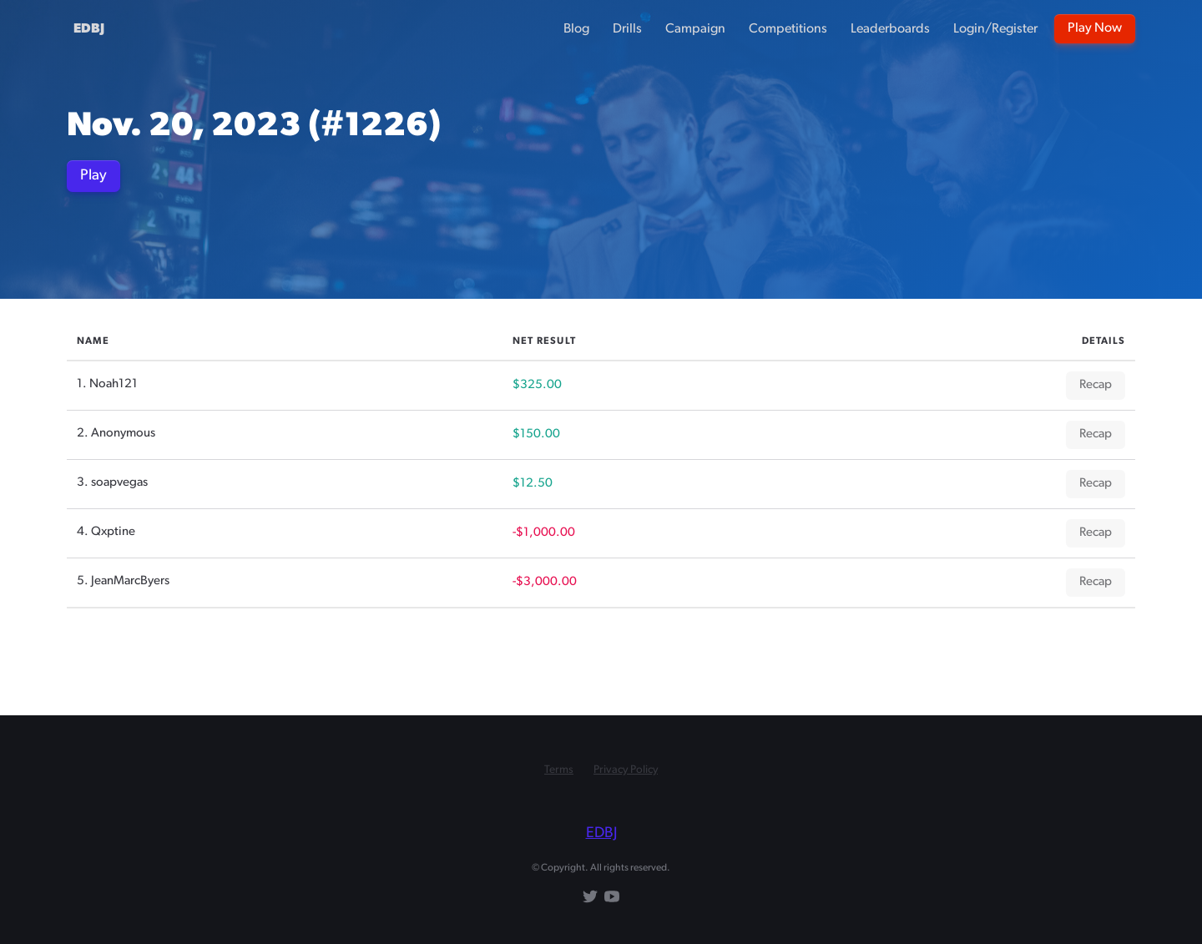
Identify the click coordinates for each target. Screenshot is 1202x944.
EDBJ (88, 29)
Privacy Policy (625, 770)
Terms (558, 770)
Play (93, 176)
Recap (1095, 385)
